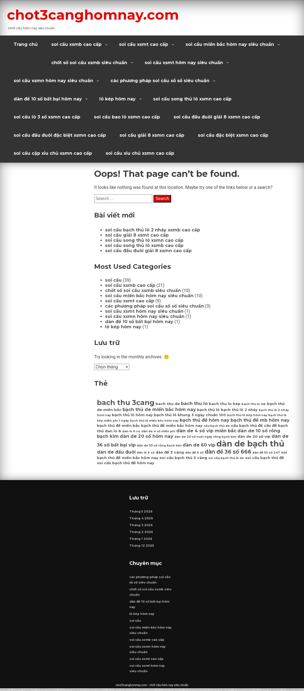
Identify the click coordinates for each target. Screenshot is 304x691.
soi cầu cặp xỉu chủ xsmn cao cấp (53, 153)
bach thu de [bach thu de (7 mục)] (168, 403)
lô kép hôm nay (117, 99)
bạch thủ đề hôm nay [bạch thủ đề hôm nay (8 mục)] (205, 420)
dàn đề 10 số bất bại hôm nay (48, 99)
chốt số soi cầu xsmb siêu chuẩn (89, 62)
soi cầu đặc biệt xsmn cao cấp (233, 135)
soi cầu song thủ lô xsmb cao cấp (144, 245)
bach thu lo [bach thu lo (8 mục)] (194, 403)
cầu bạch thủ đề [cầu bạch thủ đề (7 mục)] (247, 425)
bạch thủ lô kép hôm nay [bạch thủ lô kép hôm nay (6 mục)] (247, 415)
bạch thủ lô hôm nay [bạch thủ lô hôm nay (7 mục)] (132, 415)
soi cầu (113, 280)
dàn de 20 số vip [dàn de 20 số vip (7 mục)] (253, 436)
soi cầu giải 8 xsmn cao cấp (152, 135)
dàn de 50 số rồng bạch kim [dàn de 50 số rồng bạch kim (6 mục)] (159, 445)
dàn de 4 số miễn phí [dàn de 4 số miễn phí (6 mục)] (158, 431)
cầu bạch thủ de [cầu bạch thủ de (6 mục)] (217, 426)
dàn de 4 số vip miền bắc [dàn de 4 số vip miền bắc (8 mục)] (206, 430)
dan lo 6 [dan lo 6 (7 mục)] (113, 431)
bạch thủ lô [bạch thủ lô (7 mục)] (208, 409)
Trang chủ (26, 44)
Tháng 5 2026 (141, 513)
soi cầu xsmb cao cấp (76, 44)
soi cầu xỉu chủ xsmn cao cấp (140, 153)
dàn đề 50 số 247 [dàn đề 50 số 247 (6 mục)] (266, 452)
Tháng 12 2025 (142, 547)
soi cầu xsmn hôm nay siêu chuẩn (53, 80)
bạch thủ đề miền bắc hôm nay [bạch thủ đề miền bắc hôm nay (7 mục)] (171, 425)
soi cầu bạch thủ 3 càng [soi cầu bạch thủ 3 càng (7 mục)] (183, 457)
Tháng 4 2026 (141, 520)
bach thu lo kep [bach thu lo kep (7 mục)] (224, 403)
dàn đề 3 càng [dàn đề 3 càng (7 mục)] (170, 452)
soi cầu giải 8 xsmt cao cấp (137, 235)
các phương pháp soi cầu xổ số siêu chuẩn (160, 80)
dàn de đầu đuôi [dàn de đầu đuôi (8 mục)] (116, 452)
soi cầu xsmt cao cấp (143, 44)
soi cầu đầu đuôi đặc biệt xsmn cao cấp (60, 135)
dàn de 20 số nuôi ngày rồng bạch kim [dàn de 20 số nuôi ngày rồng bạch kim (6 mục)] (205, 437)
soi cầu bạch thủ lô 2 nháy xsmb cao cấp (152, 230)
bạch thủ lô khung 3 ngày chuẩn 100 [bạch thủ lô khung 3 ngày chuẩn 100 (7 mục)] (190, 415)
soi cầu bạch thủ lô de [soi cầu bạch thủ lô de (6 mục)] (226, 458)
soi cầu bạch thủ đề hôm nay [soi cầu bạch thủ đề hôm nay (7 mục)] (125, 463)
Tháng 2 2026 (141, 533)
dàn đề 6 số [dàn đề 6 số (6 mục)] (194, 452)
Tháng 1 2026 (141, 540)
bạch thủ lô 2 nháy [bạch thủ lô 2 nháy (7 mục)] (239, 409)
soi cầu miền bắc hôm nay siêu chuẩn (230, 44)
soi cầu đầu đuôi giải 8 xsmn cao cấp (217, 117)
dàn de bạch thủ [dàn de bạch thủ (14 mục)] (250, 443)
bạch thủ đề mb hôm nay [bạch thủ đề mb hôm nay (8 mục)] (260, 420)
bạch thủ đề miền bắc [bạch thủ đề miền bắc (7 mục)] (118, 425)
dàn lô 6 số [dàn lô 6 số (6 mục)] (145, 452)
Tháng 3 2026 (141, 526)
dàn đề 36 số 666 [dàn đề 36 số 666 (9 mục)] (228, 451)
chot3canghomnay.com (101, 14)
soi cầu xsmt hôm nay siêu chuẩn (184, 62)
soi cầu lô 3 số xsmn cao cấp (47, 117)
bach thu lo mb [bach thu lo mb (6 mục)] (254, 404)
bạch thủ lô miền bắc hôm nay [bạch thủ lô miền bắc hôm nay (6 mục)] (154, 420)
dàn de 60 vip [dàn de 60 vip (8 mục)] (199, 445)
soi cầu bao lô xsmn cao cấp (127, 117)
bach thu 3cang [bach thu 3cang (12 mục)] (125, 402)
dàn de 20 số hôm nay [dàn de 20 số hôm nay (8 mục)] (146, 436)
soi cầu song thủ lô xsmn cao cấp (192, 99)
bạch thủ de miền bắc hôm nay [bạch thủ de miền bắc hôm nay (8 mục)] (159, 409)
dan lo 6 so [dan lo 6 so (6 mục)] (131, 431)
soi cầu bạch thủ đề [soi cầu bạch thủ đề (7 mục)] (264, 457)
